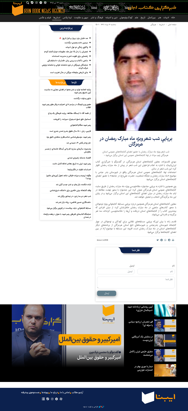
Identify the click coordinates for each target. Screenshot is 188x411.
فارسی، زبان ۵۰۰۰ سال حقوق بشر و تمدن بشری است (70, 131)
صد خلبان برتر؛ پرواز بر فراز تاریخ (75, 38)
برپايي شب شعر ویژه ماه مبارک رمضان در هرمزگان (135, 141)
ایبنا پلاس (67, 18)
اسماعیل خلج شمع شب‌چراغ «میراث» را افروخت (72, 119)
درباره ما (54, 392)
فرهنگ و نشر (97, 18)
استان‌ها (56, 18)
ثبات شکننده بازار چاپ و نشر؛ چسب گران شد (73, 184)
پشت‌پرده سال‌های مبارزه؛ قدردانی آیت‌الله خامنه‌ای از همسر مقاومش (68, 150)
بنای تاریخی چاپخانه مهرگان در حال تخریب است (69, 72)
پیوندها (45, 392)
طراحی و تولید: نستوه (93, 406)
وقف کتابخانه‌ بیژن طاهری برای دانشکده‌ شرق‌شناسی (70, 190)
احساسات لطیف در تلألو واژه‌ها (79, 169)
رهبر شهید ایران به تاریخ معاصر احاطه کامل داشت (72, 163)
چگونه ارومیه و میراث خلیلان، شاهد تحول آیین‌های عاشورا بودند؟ (68, 177)
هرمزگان (153, 24)
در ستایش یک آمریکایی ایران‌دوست (142, 338)
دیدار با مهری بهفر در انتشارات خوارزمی (143, 368)
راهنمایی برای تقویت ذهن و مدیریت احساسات (70, 56)
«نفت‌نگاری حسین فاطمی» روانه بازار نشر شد (73, 202)
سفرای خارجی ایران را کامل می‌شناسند (141, 353)
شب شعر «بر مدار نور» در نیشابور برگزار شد (74, 196)
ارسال (106, 293)
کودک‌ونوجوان (126, 18)
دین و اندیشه (111, 18)
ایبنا (152, 8)
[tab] (74, 82)
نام (173, 266)
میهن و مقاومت (81, 18)
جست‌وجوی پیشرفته (30, 392)
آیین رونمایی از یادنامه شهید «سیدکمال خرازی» (140, 308)
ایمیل (132, 266)
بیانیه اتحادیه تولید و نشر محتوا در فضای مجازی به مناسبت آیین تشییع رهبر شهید (67, 91)
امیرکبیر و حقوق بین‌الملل (99, 357)
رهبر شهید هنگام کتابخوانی (80, 125)
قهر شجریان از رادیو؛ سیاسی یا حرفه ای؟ (140, 323)
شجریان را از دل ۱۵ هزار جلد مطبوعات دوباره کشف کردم (66, 51)
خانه (173, 18)
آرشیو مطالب (77, 392)
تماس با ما (65, 392)
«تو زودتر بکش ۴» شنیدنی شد (78, 142)
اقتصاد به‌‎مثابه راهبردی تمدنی (79, 157)
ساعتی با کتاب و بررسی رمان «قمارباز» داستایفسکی (67, 60)
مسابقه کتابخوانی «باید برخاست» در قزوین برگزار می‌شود (69, 208)
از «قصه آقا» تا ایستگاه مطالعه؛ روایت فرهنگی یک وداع (69, 113)
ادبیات (166, 18)
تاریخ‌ (143, 18)
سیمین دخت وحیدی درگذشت (76, 42)
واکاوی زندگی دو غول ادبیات (77, 47)
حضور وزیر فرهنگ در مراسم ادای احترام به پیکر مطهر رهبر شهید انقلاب (66, 106)
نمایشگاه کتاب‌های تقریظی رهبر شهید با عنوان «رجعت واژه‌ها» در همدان (67, 216)
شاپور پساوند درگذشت (82, 98)
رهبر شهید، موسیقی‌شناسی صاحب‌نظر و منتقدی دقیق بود (68, 137)
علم (136, 18)
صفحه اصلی (172, 24)
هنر (159, 18)
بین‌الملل (152, 18)
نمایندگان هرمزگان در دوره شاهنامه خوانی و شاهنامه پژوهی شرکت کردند (65, 66)
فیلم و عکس (45, 18)
